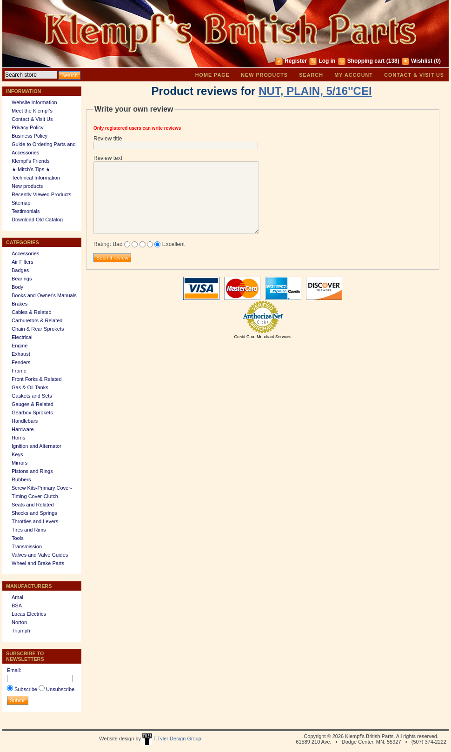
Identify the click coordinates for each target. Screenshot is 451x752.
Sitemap (21, 203)
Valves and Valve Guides (40, 555)
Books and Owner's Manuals (44, 295)
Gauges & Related (32, 404)
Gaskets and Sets (32, 396)
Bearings (22, 278)
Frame (19, 370)
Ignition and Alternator (36, 446)
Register (296, 61)
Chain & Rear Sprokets (38, 329)
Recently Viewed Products (41, 194)
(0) (437, 61)
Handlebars (25, 421)
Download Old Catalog (37, 219)
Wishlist (421, 61)
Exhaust (21, 354)
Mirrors (19, 463)
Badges (20, 270)
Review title (107, 138)
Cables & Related (32, 312)
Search (311, 75)
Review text (107, 158)
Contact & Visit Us (414, 75)
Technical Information (36, 177)
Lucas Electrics (29, 614)
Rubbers (21, 479)
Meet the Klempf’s (32, 110)
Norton (19, 622)
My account (353, 75)
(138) (392, 61)
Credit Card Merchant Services (262, 336)
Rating (101, 244)
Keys (17, 454)
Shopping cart (366, 61)
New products (264, 75)
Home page (212, 75)
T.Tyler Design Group (171, 738)
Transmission (27, 546)
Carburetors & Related (37, 320)
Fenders (21, 362)
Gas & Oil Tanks (30, 387)
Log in (326, 61)
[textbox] (31, 75)
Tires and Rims (29, 529)
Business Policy (29, 136)
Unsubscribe (60, 689)
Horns (18, 437)
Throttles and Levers (35, 521)
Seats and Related (33, 504)
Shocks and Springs (34, 513)
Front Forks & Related (37, 379)
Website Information (34, 102)
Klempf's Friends (31, 161)
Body (17, 287)
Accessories (25, 253)
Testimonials (26, 211)
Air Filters (22, 262)
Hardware (23, 429)
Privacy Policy (27, 127)
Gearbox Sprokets (32, 412)
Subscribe (25, 689)
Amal (17, 597)
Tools (18, 538)
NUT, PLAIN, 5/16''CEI (315, 91)
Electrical (22, 337)
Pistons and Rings (32, 471)
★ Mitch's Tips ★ (31, 169)
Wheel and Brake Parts (38, 563)
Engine (19, 345)
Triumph (21, 630)
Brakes (19, 303)
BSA (17, 605)
